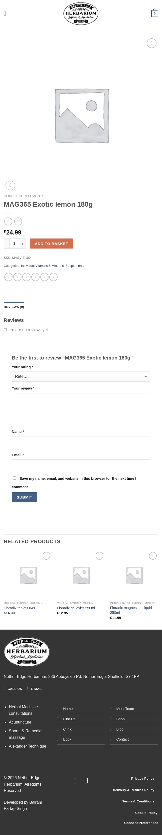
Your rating (22, 367)
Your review (23, 388)
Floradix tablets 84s (19, 608)
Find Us (69, 719)
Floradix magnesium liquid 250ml (131, 610)
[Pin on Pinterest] (44, 277)
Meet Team (125, 709)
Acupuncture (20, 722)
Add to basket (51, 244)
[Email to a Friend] (35, 277)
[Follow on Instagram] (87, 780)
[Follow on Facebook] (75, 780)
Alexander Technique (27, 746)
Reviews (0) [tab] (14, 307)
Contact (122, 739)
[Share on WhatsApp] (8, 277)
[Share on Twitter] (26, 277)
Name (18, 432)
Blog (119, 729)
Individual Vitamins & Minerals (42, 266)
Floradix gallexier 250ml (76, 608)
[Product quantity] (14, 243)
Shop (120, 719)
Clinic (67, 729)
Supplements (31, 196)
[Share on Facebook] (17, 277)
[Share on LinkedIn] (53, 277)
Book (67, 739)
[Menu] (7, 13)
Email (18, 455)
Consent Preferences (141, 823)
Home (9, 196)
